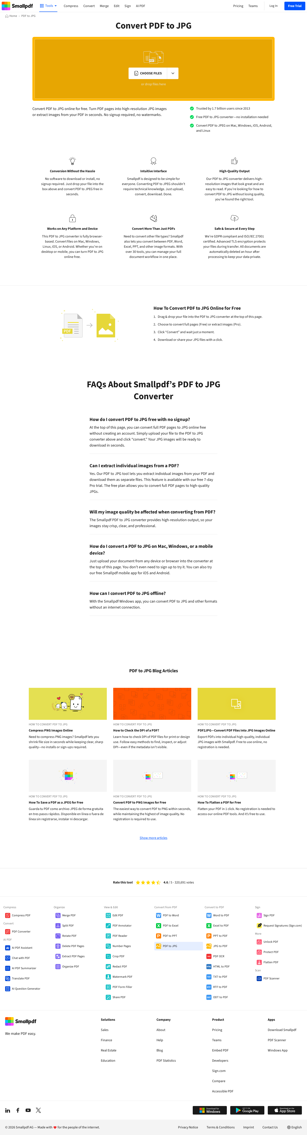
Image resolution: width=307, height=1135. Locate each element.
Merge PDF (69, 915)
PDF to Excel (170, 926)
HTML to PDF (221, 966)
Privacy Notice (188, 1127)
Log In (273, 6)
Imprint (248, 1127)
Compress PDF (21, 915)
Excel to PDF (221, 926)
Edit (116, 6)
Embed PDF (220, 1050)
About (160, 1030)
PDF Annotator (122, 926)
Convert (89, 6)
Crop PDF (119, 956)
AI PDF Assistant (22, 948)
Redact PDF (120, 966)
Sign (128, 6)
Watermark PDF (122, 977)
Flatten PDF (271, 962)
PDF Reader (120, 936)
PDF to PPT (170, 936)
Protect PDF (271, 952)
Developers (220, 1060)
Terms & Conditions (221, 1127)
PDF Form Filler (122, 987)
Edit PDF (118, 915)
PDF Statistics (166, 1060)
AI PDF (140, 6)
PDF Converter (21, 932)
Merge (104, 6)
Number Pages (122, 946)
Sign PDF (269, 915)
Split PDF (68, 926)
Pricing (217, 1030)
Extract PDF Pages (73, 956)
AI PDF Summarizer (24, 968)
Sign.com (219, 1070)
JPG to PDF (220, 946)
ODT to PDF (220, 997)
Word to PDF (221, 915)
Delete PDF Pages (73, 946)
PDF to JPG (170, 946)
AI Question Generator (26, 989)
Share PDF (119, 997)
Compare (218, 1081)
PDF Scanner (271, 978)
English (294, 1127)
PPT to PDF (220, 936)
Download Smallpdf (282, 1030)
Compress (71, 6)
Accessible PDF (222, 1091)
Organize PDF (70, 966)
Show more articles (153, 838)
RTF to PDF (220, 987)
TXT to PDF (220, 977)
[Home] (11, 16)
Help (159, 1040)
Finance (106, 1040)
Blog (159, 1050)
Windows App (278, 1050)
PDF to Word (171, 915)
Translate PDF (21, 978)
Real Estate (108, 1050)
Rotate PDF (69, 936)
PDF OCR (218, 956)
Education (108, 1060)
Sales (105, 1030)
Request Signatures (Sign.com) (283, 926)
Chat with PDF (21, 958)
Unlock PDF (271, 942)
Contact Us (270, 1127)
